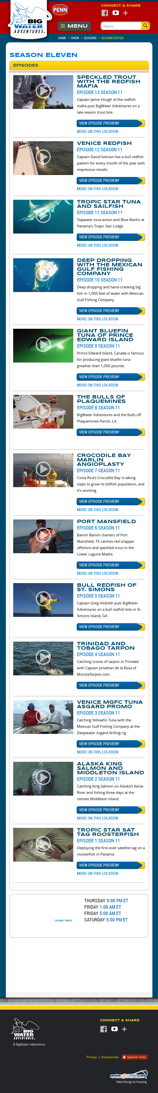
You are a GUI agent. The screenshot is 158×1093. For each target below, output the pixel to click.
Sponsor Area (134, 1057)
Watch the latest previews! (87, 931)
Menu (77, 26)
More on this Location (97, 131)
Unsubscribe (110, 1057)
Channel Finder (63, 920)
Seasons (90, 37)
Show (75, 37)
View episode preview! (99, 123)
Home (62, 37)
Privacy (91, 1057)
